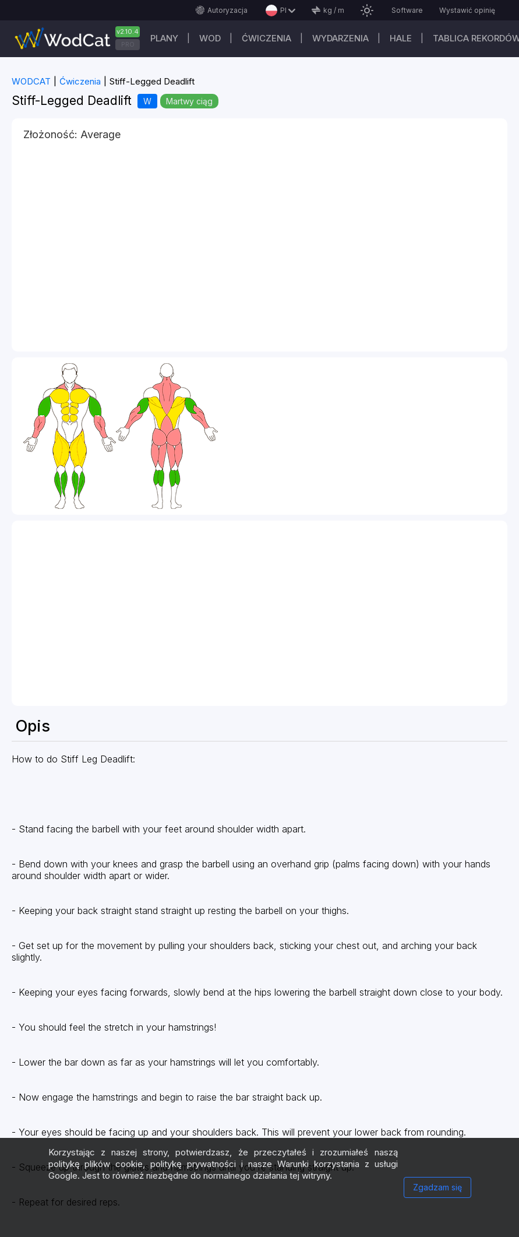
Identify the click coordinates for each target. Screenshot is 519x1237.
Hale (401, 38)
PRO (128, 44)
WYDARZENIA (340, 38)
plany (164, 38)
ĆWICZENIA (266, 38)
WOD (210, 38)
